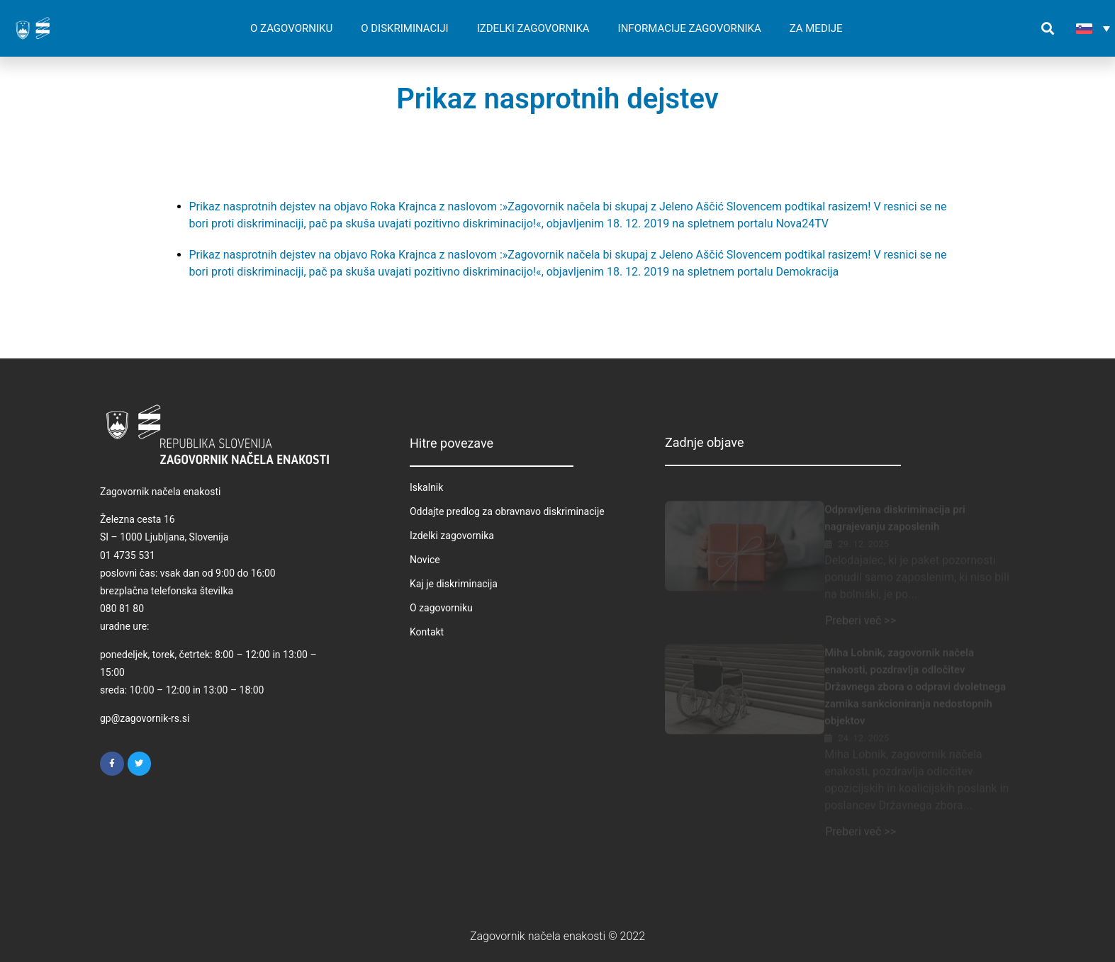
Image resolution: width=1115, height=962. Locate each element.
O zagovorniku (441, 607)
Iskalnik (426, 487)
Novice (425, 559)
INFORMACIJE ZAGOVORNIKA (689, 28)
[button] (1048, 28)
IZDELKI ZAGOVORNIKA (533, 28)
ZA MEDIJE (816, 28)
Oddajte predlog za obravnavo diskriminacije (507, 511)
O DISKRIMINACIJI (405, 28)
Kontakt (427, 632)
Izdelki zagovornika (452, 535)
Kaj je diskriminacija (454, 583)
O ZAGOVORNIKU (291, 28)
